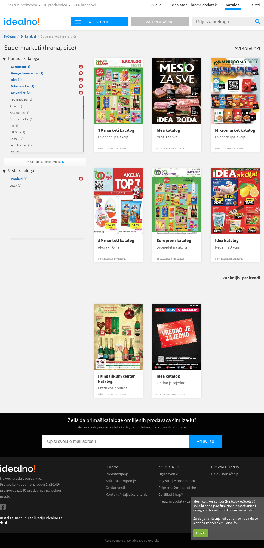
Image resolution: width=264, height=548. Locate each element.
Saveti (254, 4)
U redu (201, 533)
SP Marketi (21, 93)
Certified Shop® (170, 494)
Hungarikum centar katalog (116, 379)
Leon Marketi (21, 145)
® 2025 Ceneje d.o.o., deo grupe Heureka (132, 540)
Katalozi (233, 4)
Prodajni (19, 179)
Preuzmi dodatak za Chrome (181, 501)
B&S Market (19, 113)
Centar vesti (115, 487)
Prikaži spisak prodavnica (43, 162)
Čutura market (22, 119)
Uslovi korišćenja (224, 474)
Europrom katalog (173, 240)
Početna (10, 36)
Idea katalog (168, 130)
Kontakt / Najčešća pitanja (127, 494)
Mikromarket (22, 86)
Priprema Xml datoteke (177, 487)
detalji (249, 501)
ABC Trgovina (21, 99)
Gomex (16, 139)
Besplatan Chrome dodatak (193, 4)
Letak (16, 185)
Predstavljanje (117, 474)
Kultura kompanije (121, 481)
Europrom (20, 67)
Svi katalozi (28, 36)
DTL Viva (17, 132)
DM (14, 126)
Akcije (156, 4)
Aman (16, 106)
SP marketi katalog (116, 130)
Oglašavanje (168, 474)
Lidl (14, 152)
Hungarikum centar (27, 73)
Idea (16, 80)
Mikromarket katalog (235, 130)
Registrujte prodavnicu (176, 481)
